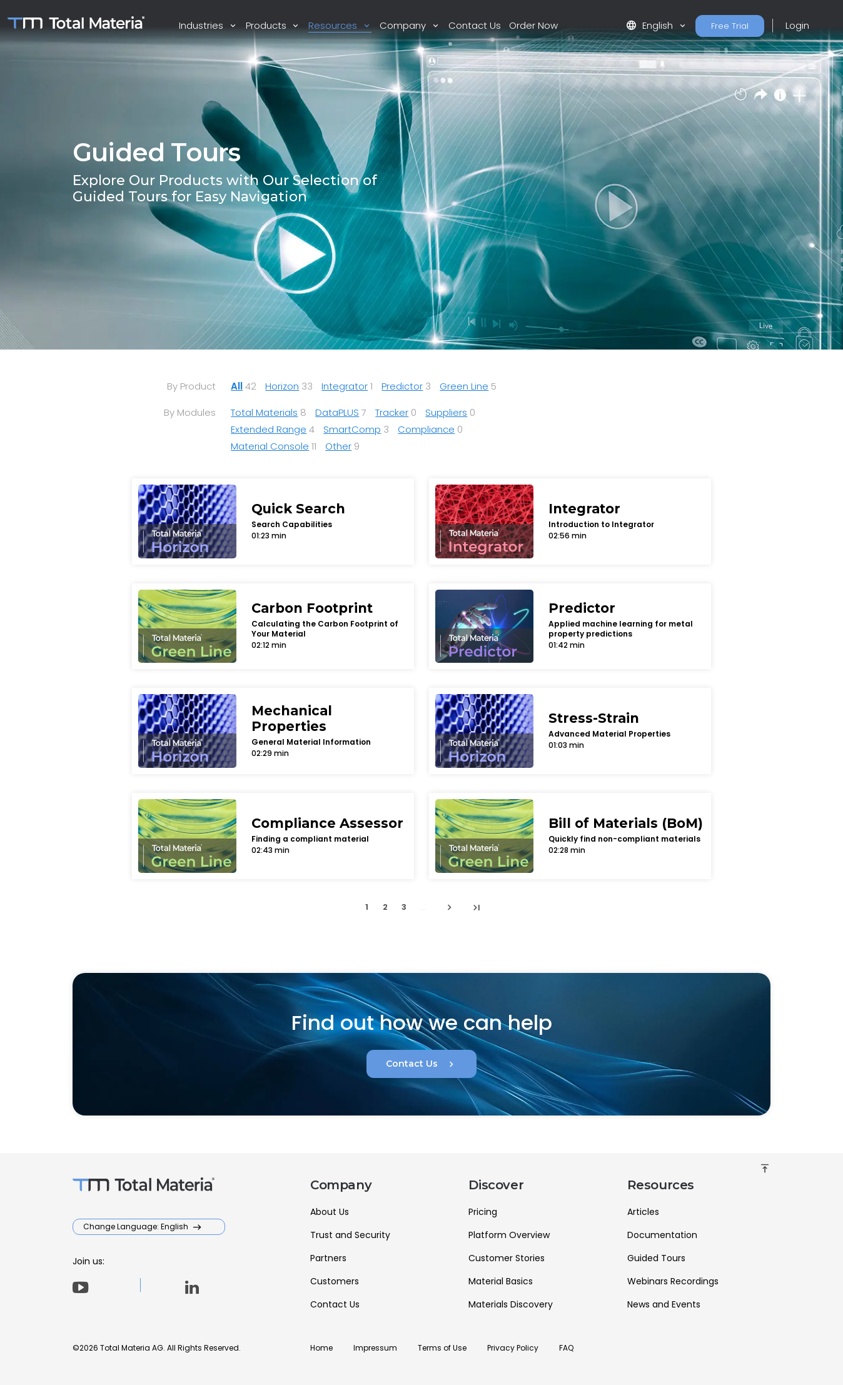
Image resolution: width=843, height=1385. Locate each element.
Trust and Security (350, 1235)
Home (321, 1347)
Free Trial (730, 26)
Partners (328, 1258)
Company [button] (404, 25)
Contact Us (474, 25)
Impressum (375, 1347)
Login (797, 25)
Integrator (344, 386)
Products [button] (267, 25)
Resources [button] (334, 25)
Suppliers (446, 412)
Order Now (533, 25)
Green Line (464, 386)
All (237, 386)
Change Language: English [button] (136, 1226)
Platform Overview (509, 1235)
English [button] (650, 25)
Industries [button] (202, 25)
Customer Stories (506, 1258)
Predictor (402, 386)
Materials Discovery (510, 1304)
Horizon (282, 386)
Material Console (270, 446)
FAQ (566, 1347)
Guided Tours (656, 1258)
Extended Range (268, 429)
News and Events (663, 1304)
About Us (329, 1212)
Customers (334, 1281)
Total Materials (264, 412)
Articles (643, 1212)
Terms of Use (442, 1347)
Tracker (391, 412)
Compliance (426, 429)
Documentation (662, 1235)
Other (338, 446)
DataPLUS (337, 412)
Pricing (482, 1212)
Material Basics (500, 1281)
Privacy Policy (512, 1347)
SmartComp (352, 429)
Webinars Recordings (673, 1281)
